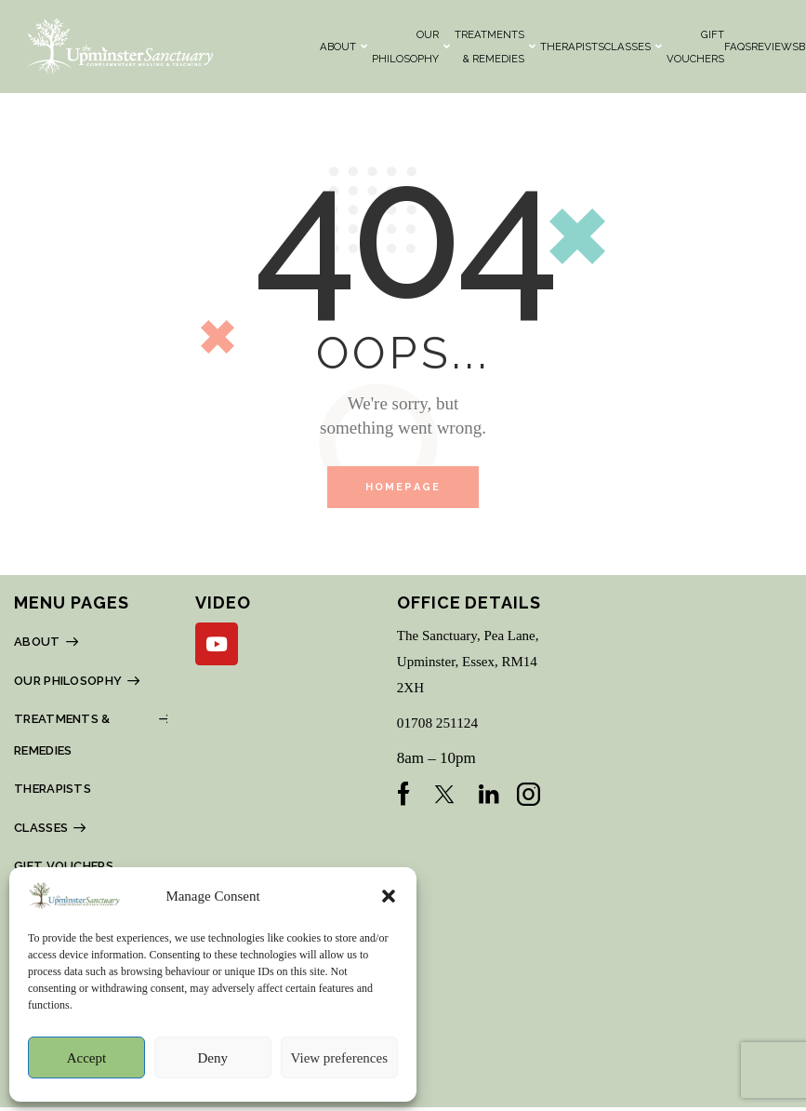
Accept (86, 1058)
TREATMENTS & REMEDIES (495, 46)
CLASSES (633, 46)
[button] (388, 896)
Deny (212, 1058)
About (343, 46)
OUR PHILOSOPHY (411, 46)
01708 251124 (442, 725)
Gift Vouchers (695, 46)
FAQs (737, 46)
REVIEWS (775, 46)
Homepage (403, 489)
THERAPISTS (572, 46)
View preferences (339, 1058)
